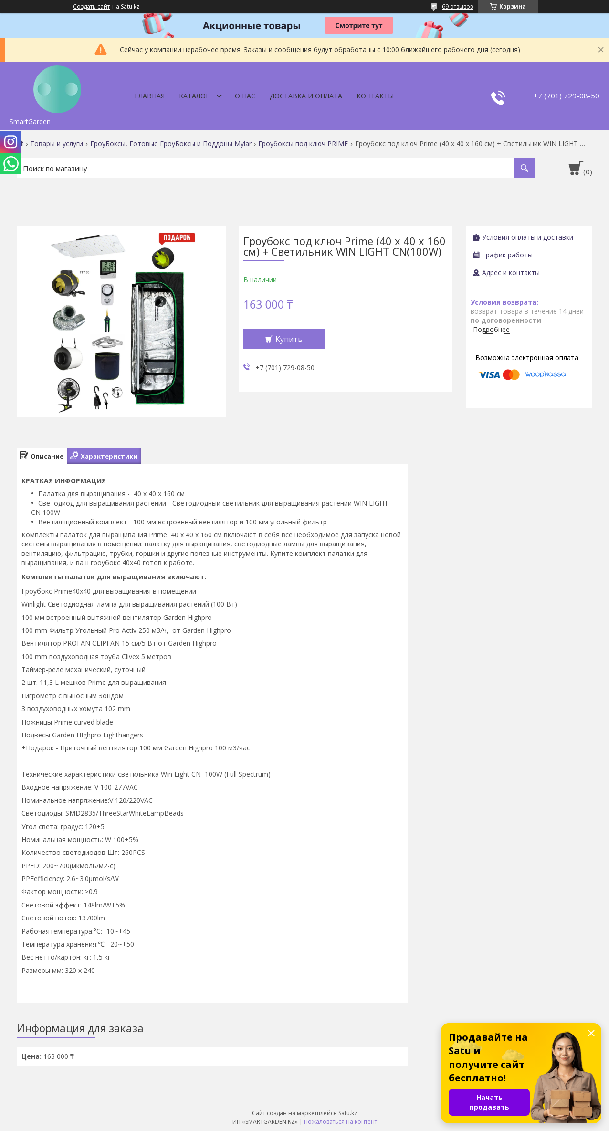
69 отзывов (457, 6)
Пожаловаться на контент (340, 1122)
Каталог (194, 95)
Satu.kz (347, 1113)
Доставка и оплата (306, 95)
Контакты (375, 95)
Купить (289, 339)
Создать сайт (91, 6)
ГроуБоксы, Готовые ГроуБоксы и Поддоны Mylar (171, 143)
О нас (245, 95)
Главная (150, 95)
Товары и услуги (56, 143)
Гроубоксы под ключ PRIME (303, 143)
